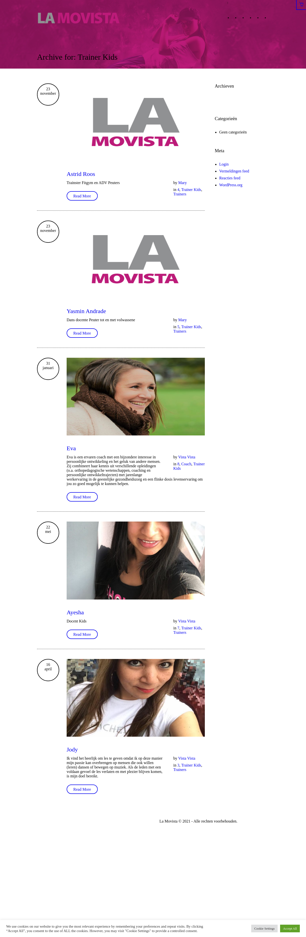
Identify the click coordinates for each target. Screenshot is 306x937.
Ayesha (75, 612)
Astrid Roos (81, 174)
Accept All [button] (290, 928)
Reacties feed (229, 178)
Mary (182, 183)
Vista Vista (186, 457)
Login (224, 164)
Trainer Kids (191, 189)
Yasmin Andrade (86, 311)
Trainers (179, 194)
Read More (82, 196)
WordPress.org (230, 185)
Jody (72, 749)
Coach (186, 464)
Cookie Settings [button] (264, 928)
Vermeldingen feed (234, 171)
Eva (71, 448)
